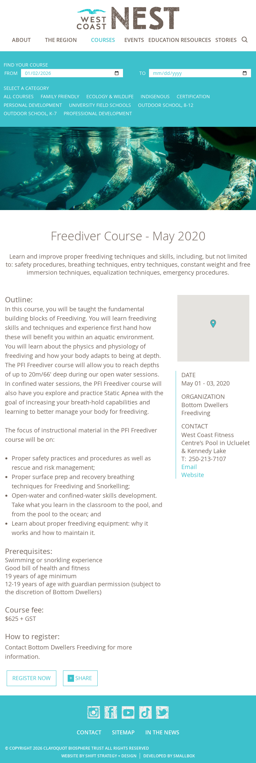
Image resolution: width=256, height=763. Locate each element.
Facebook (110, 712)
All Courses (19, 96)
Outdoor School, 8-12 (165, 105)
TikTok (145, 712)
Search (245, 40)
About (21, 40)
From (11, 73)
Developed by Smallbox (169, 756)
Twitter (162, 712)
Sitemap (123, 732)
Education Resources (179, 40)
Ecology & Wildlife (110, 96)
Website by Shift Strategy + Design (98, 756)
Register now (31, 678)
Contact (89, 732)
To (142, 73)
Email (189, 467)
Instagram (93, 712)
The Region (61, 40)
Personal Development (33, 105)
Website (192, 475)
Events (134, 40)
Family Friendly (60, 96)
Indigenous (155, 96)
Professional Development (98, 113)
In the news (162, 732)
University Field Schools (100, 105)
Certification (193, 96)
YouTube (128, 712)
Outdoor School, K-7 (30, 113)
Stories (226, 40)
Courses (103, 40)
